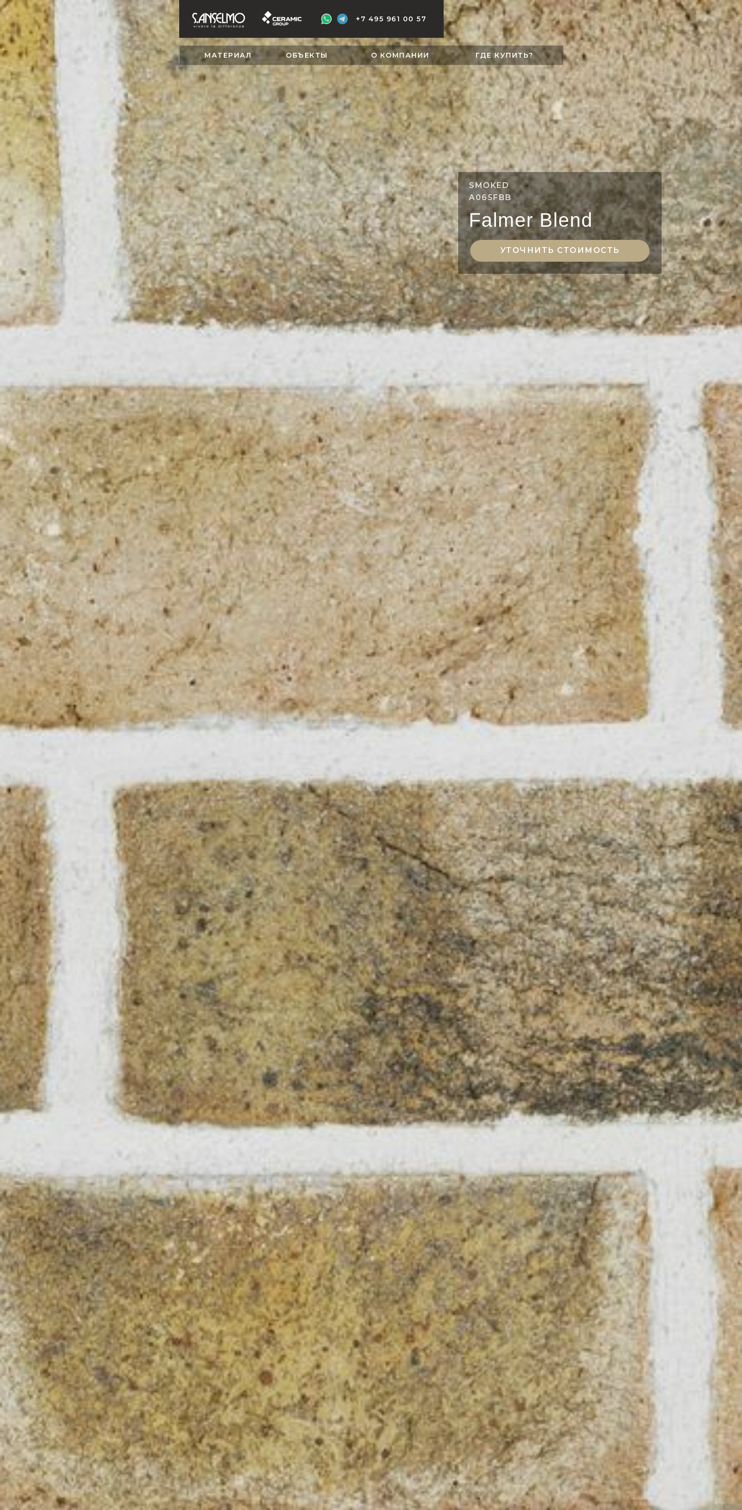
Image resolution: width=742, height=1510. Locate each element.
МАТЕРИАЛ (227, 55)
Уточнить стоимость (560, 250)
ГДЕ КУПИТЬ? (505, 55)
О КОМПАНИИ (400, 55)
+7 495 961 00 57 (391, 19)
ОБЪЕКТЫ (307, 55)
